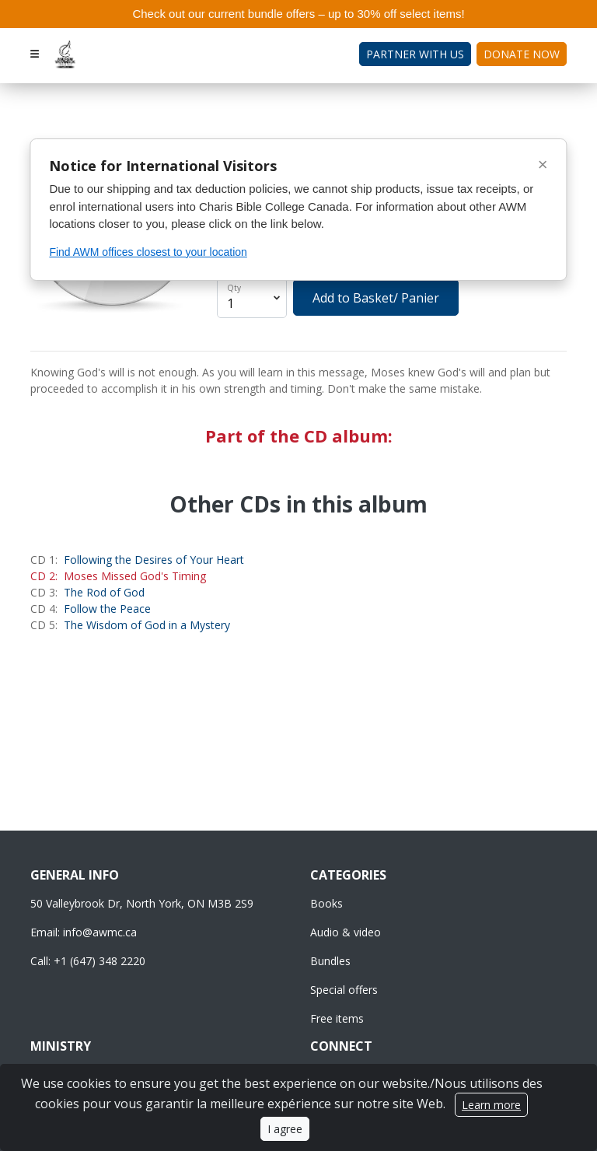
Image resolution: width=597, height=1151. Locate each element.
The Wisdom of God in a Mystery (147, 624)
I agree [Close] (284, 1128)
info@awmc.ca (100, 932)
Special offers (344, 989)
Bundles (330, 960)
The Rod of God (104, 592)
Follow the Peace (107, 608)
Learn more (491, 1104)
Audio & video (345, 932)
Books (326, 903)
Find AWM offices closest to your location (147, 252)
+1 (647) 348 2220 (99, 960)
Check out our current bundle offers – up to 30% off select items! (298, 13)
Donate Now (522, 54)
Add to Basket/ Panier (375, 297)
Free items (337, 1018)
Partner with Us (415, 54)
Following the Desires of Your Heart (154, 559)
